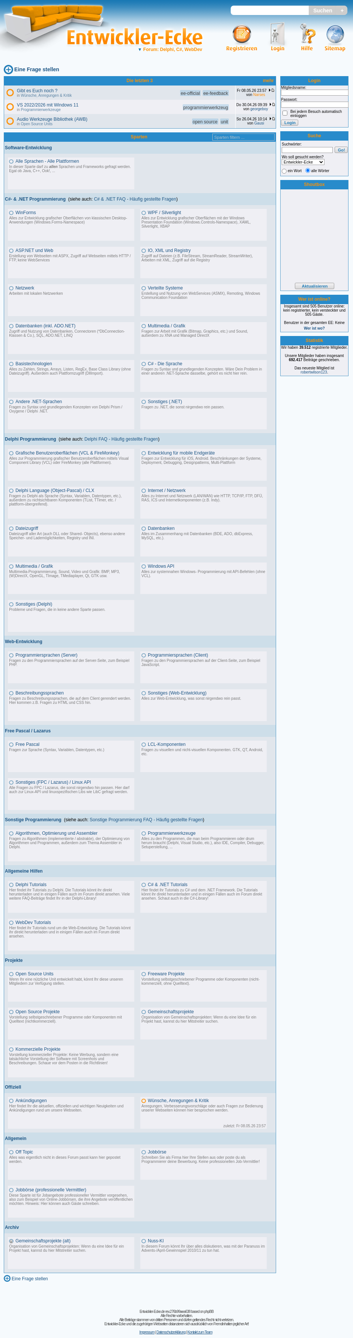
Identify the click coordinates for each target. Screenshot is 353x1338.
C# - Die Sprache (165, 363)
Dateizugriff (26, 528)
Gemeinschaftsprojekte (171, 1011)
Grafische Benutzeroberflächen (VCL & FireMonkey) (67, 453)
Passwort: (289, 100)
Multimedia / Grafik (166, 325)
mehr (268, 80)
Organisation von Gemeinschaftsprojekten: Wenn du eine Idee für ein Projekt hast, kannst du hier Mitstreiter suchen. (198, 1019)
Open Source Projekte (37, 1011)
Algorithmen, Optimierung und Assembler (56, 833)
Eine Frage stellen (36, 69)
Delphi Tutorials (31, 884)
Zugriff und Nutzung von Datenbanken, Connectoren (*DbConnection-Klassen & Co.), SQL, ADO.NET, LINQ (67, 333)
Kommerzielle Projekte (37, 1049)
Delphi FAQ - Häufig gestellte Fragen (121, 439)
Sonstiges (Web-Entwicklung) (177, 693)
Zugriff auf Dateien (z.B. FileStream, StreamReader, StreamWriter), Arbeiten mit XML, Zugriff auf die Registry (197, 258)
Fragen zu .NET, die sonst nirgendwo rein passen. (182, 407)
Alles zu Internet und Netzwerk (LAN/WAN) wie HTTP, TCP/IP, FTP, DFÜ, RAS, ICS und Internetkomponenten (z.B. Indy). (202, 498)
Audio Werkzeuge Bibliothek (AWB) (52, 119)
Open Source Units (37, 124)
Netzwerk (24, 288)
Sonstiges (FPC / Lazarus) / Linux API (53, 782)
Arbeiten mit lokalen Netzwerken (36, 293)
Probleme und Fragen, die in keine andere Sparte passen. (57, 610)
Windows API (161, 566)
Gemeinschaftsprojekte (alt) (43, 1241)
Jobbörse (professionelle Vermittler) (50, 1189)
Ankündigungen (31, 1100)
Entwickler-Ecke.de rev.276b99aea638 (165, 1312)
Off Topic (24, 1152)
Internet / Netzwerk (167, 490)
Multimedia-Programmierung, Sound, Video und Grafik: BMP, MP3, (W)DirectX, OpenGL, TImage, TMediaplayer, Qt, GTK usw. (64, 574)
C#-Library (198, 898)
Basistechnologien (33, 363)
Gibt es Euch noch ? (37, 90)
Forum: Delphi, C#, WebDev (170, 49)
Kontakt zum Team (199, 1332)
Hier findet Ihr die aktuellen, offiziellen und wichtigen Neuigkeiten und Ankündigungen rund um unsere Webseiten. (66, 1108)
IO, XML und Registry (169, 250)
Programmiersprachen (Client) (178, 655)
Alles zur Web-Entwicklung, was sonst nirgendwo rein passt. (191, 698)
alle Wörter (320, 171)
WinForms (25, 212)
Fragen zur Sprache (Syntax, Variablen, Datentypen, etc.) (56, 750)
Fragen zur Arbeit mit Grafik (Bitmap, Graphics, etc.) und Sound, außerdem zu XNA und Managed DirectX (194, 333)
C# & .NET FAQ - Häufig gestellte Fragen (135, 199)
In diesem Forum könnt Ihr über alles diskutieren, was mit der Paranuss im (203, 1246)
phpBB (208, 1312)
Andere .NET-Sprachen (38, 401)
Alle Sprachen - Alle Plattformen (47, 161)
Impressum (146, 1332)
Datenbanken (161, 528)
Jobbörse (157, 1152)
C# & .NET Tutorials (168, 884)
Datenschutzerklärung (170, 1332)
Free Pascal (27, 744)
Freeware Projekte (166, 973)
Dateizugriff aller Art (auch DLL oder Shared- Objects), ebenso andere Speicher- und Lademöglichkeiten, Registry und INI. (67, 536)
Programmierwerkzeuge (41, 110)
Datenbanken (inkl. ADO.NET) (45, 325)
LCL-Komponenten (167, 744)
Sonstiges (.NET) (165, 401)
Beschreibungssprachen (39, 693)
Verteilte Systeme (165, 288)
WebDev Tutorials (33, 922)
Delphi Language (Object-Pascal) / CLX (54, 490)
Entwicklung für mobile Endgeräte (181, 453)
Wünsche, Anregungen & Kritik (46, 95)
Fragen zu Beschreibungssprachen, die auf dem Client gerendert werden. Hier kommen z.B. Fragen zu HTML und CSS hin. (70, 700)
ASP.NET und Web (34, 250)
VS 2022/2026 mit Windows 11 (47, 105)
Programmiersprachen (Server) (46, 655)
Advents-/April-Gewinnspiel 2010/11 (171, 1250)
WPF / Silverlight (164, 212)
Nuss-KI (156, 1241)
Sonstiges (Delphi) (33, 604)
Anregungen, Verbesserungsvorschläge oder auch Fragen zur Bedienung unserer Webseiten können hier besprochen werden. (202, 1108)
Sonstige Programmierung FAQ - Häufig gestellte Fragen (146, 819)
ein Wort (295, 171)
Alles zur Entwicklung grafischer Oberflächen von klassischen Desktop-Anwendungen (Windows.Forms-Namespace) (68, 220)
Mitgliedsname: (293, 88)
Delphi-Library (83, 898)
